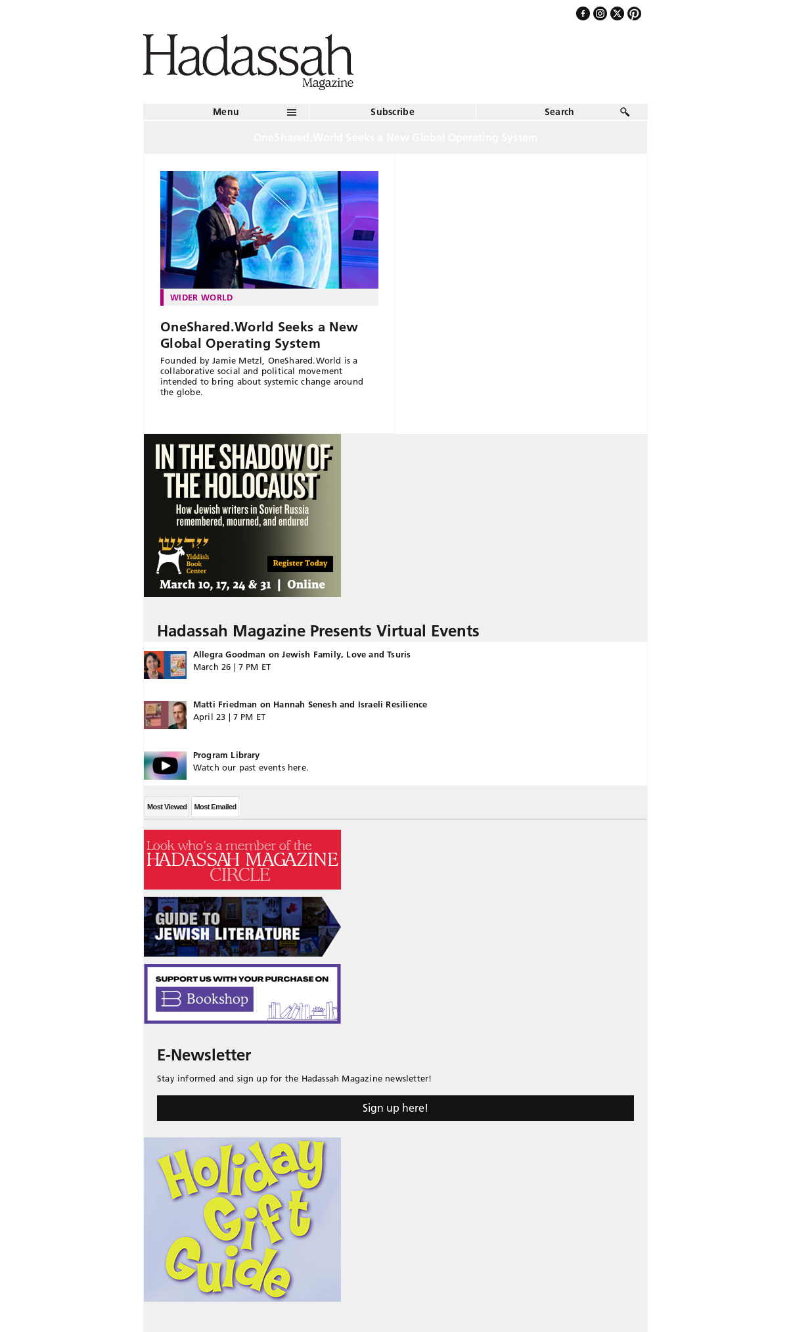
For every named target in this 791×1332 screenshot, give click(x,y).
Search (560, 112)
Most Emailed (215, 807)
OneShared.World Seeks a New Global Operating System (259, 335)
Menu (226, 112)
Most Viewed (167, 807)
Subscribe (393, 112)
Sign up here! (395, 1107)
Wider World (201, 297)
